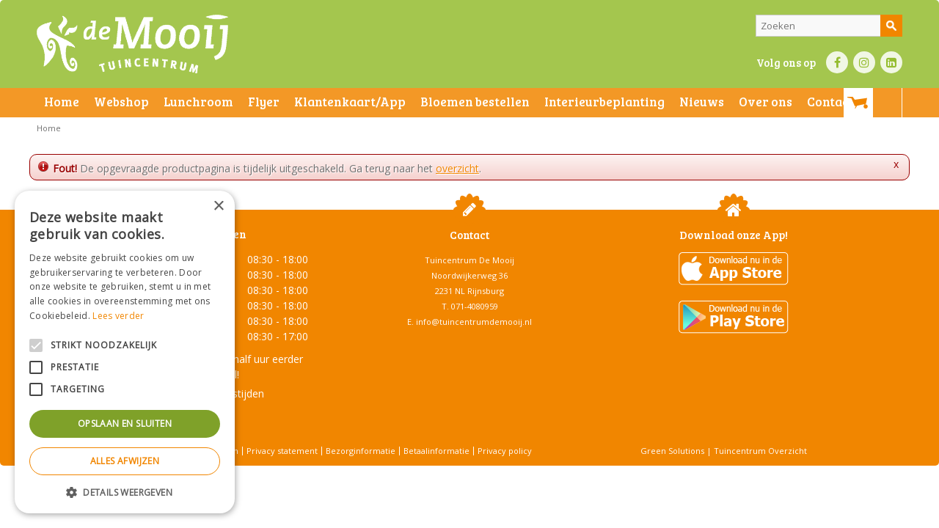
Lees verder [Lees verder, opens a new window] (118, 315)
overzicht (457, 168)
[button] (124, 492)
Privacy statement (282, 450)
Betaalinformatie (436, 450)
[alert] (125, 352)
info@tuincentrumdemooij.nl (474, 321)
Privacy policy (505, 450)
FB (837, 62)
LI (891, 62)
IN (864, 62)
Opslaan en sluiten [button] (125, 423)
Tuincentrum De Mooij (469, 259)
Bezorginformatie (360, 450)
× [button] (218, 206)
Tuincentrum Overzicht (760, 450)
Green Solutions (672, 450)
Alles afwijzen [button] (125, 461)
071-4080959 (474, 306)
